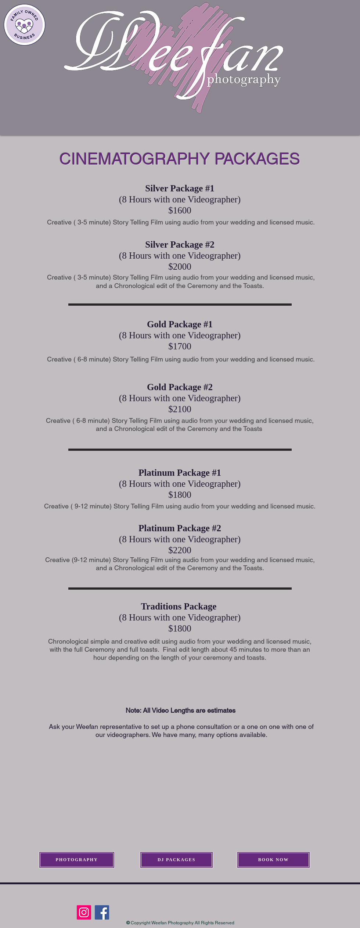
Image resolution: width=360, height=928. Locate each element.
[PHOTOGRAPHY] (77, 860)
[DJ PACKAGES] (176, 860)
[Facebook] (102, 912)
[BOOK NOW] (273, 860)
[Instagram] (84, 912)
